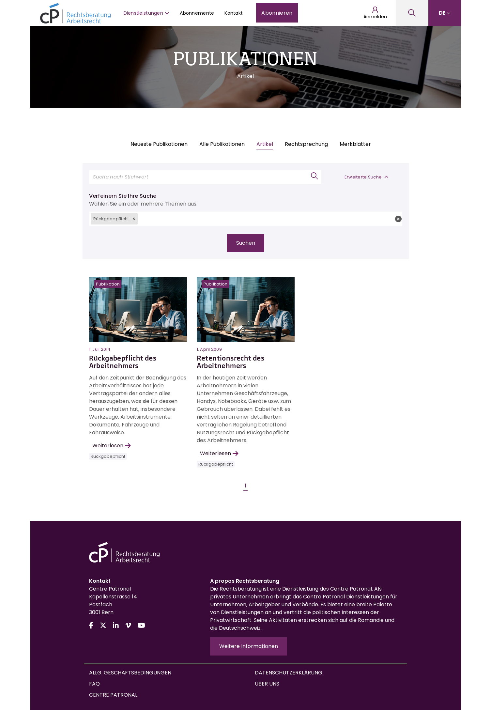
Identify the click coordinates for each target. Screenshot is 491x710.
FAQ (94, 683)
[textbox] (269, 218)
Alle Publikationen (222, 144)
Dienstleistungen (147, 13)
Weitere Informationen (248, 646)
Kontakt (233, 13)
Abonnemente (197, 13)
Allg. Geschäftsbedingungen (130, 672)
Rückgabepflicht (108, 456)
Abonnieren (276, 13)
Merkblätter (355, 144)
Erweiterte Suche (367, 177)
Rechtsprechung (306, 144)
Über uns (267, 683)
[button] (133, 218)
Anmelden (375, 13)
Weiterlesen (111, 445)
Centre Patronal (113, 695)
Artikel (264, 144)
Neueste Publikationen (159, 144)
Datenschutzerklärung (288, 672)
